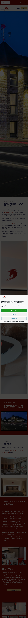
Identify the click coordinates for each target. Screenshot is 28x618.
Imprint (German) (22, 321)
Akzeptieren (14, 310)
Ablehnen (14, 314)
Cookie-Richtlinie (5, 321)
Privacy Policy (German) (13, 321)
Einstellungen (14, 318)
